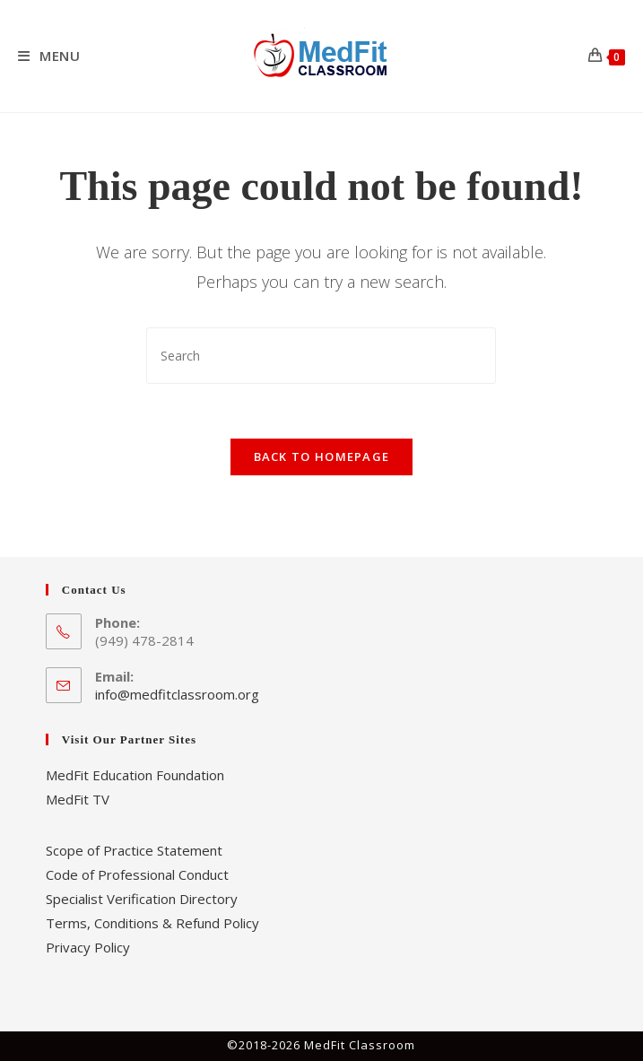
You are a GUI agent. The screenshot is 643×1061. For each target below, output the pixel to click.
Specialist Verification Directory (142, 899)
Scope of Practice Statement (134, 850)
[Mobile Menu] (49, 56)
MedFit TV (77, 799)
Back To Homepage (322, 456)
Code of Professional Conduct (137, 874)
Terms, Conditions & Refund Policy (152, 923)
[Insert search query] (321, 355)
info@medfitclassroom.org (177, 694)
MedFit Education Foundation (135, 775)
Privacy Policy (88, 947)
